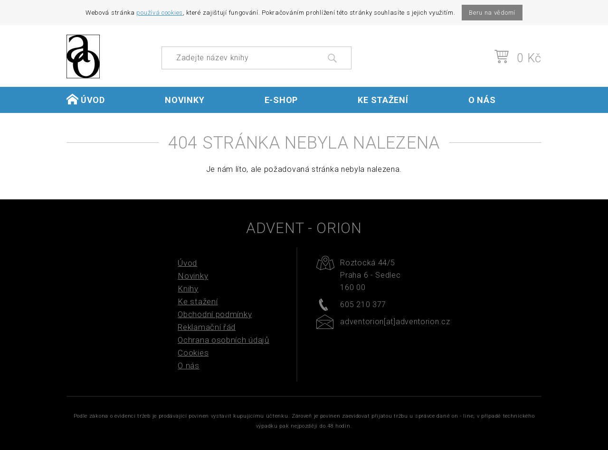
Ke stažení (383, 100)
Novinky (184, 100)
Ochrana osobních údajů (223, 340)
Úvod (85, 99)
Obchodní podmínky (215, 314)
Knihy (188, 288)
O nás (482, 100)
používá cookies (159, 12)
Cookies (193, 352)
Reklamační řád (207, 327)
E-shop (281, 100)
